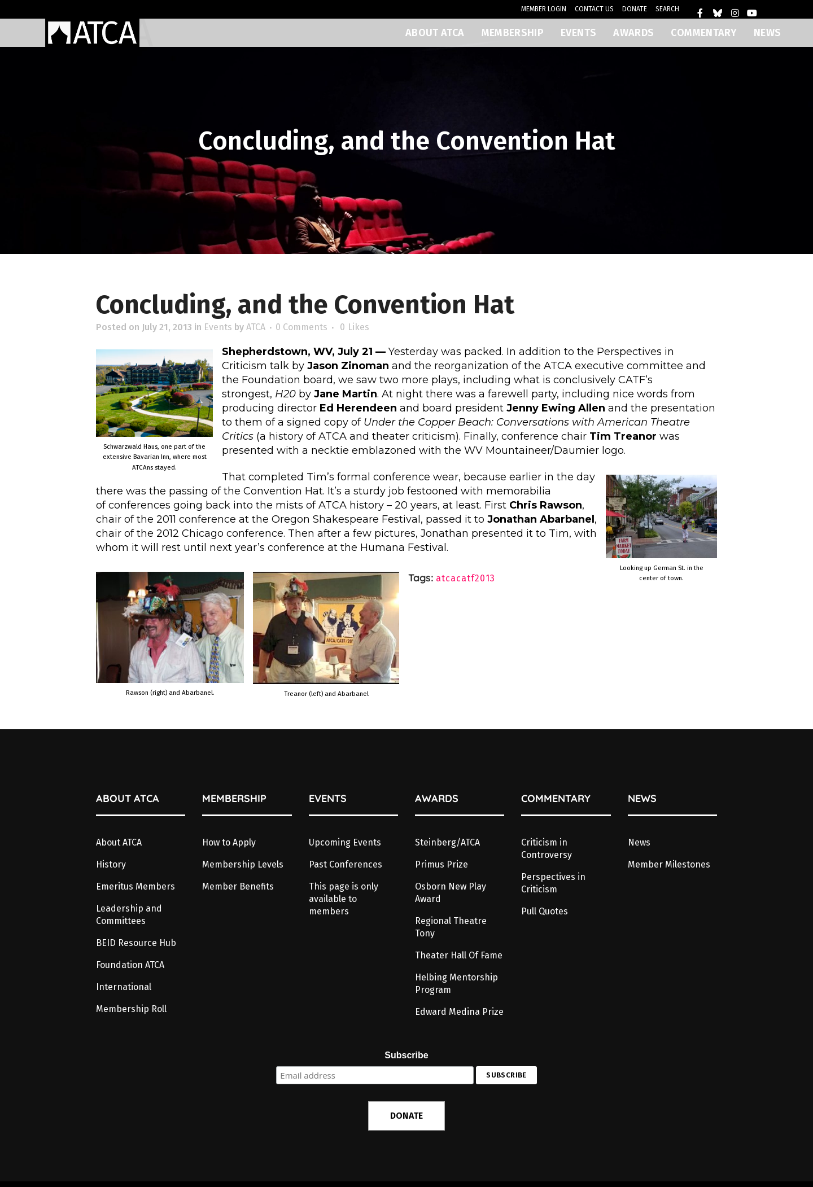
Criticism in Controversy (546, 848)
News (639, 842)
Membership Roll (131, 1009)
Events (218, 327)
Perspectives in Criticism (553, 883)
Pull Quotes (544, 911)
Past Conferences (345, 864)
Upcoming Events (345, 842)
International (123, 987)
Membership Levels (242, 864)
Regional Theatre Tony (451, 927)
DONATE (634, 9)
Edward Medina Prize (459, 1011)
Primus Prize (441, 864)
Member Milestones (669, 864)
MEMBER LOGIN (543, 9)
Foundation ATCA (130, 965)
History (111, 864)
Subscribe (406, 1055)
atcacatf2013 (465, 578)
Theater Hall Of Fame (458, 955)
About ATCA (119, 842)
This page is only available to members (343, 899)
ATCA (255, 327)
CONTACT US (594, 9)
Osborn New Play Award (450, 892)
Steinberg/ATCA (447, 842)
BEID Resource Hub (136, 943)
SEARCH (667, 9)
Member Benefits (238, 886)
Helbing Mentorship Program (456, 983)
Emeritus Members (135, 886)
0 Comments (301, 327)
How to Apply (229, 842)
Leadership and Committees (129, 914)
